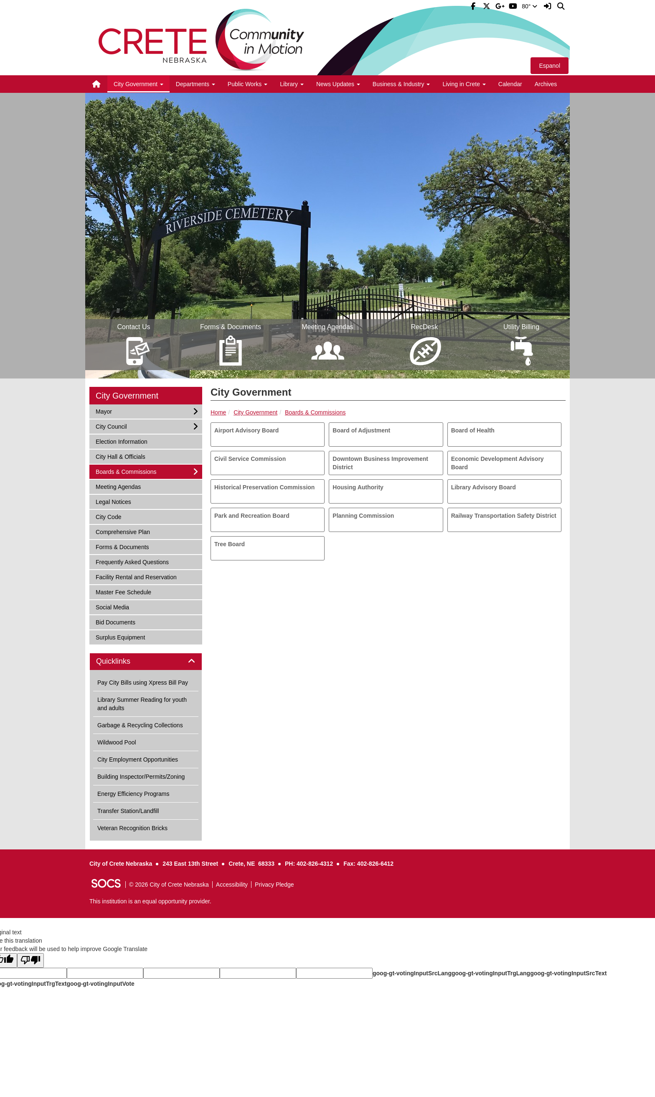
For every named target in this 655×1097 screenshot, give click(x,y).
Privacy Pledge (274, 884)
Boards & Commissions (315, 412)
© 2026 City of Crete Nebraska (169, 884)
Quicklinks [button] (122, 661)
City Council (111, 426)
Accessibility (232, 884)
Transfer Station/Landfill (128, 811)
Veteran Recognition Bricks (132, 828)
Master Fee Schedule (123, 592)
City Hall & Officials (120, 456)
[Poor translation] (30, 960)
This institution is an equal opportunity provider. (150, 901)
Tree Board (229, 544)
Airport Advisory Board (246, 430)
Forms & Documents (122, 546)
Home (218, 412)
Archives (546, 84)
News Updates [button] (338, 84)
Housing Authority (358, 487)
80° (529, 6)
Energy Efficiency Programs (133, 793)
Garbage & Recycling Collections (140, 725)
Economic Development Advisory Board (497, 463)
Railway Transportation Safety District (503, 515)
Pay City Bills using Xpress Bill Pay (142, 682)
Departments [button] (195, 84)
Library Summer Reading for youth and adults (142, 703)
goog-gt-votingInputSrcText (568, 973)
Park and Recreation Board (251, 515)
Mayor (106, 411)
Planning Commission (363, 515)
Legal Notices (113, 501)
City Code (108, 516)
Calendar (510, 84)
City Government (255, 412)
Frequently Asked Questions (132, 561)
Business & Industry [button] (401, 84)
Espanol (549, 65)
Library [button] (292, 84)
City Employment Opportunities (137, 759)
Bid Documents (115, 622)
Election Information (121, 441)
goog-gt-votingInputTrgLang (491, 973)
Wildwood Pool (116, 742)
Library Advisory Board (483, 487)
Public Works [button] (247, 84)
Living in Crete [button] (463, 84)
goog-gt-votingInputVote (100, 983)
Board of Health (473, 430)
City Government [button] (138, 84)
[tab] (146, 661)
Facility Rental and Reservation (136, 576)
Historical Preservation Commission (264, 487)
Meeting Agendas (118, 486)
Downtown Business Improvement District (380, 463)
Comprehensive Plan (122, 531)
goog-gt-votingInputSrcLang (412, 973)
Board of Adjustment (361, 430)
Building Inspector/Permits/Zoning (141, 776)
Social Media (112, 607)
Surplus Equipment (120, 637)
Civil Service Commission (250, 458)
